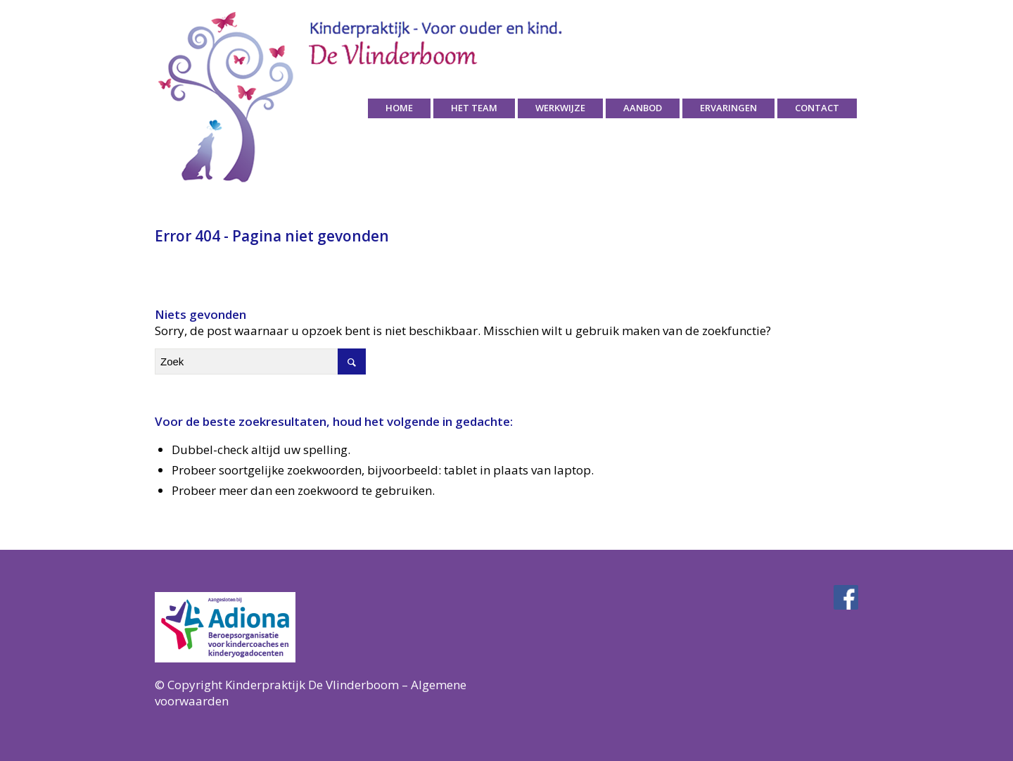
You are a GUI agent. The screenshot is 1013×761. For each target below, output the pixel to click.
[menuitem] (399, 108)
